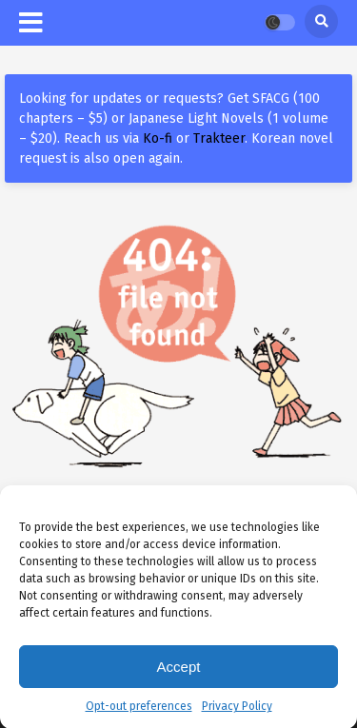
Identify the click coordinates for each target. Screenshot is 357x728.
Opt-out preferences (139, 709)
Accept (179, 668)
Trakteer (219, 138)
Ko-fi (157, 138)
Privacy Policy (237, 709)
